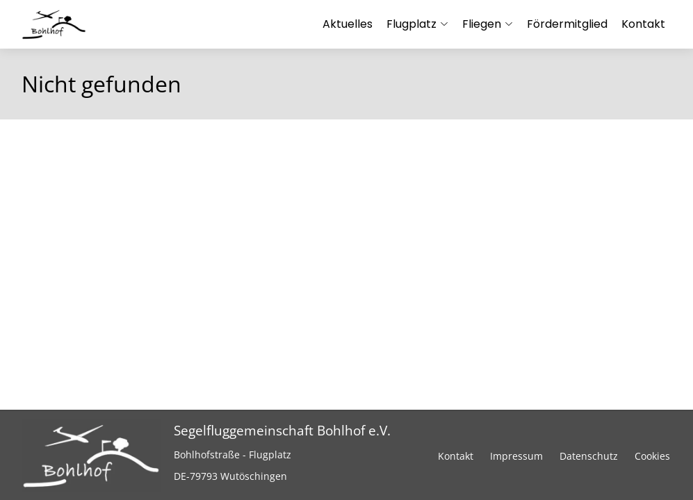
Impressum (516, 455)
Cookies (652, 455)
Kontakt (455, 455)
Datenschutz (589, 455)
